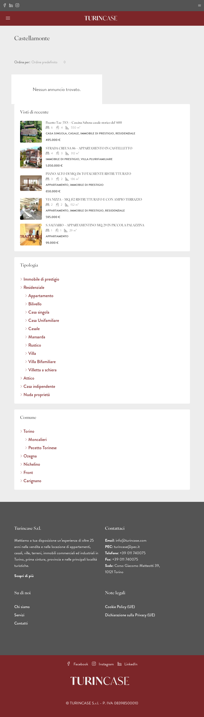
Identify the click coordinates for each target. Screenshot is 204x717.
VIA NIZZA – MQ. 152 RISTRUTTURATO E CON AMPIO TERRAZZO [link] (94, 199)
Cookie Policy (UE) (120, 607)
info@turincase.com (131, 540)
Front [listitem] (26, 472)
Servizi (19, 615)
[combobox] (49, 62)
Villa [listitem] (30, 353)
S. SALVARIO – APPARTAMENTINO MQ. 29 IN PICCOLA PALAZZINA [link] (95, 225)
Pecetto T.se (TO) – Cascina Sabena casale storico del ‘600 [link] (84, 122)
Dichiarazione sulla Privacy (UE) (130, 615)
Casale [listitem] (32, 329)
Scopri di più (24, 576)
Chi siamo (22, 607)
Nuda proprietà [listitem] (35, 394)
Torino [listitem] (27, 431)
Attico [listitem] (27, 378)
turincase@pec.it (127, 547)
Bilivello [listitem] (33, 304)
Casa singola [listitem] (37, 312)
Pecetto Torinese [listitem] (41, 448)
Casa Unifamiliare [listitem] (42, 320)
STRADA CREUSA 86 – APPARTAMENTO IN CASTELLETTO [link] (89, 148)
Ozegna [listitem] (28, 456)
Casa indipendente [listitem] (37, 386)
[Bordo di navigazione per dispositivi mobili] (199, 5)
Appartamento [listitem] (39, 296)
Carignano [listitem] (30, 481)
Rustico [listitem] (33, 345)
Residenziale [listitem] (32, 287)
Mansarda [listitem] (35, 337)
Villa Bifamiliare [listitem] (40, 361)
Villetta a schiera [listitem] (41, 370)
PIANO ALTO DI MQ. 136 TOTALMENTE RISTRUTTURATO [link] (88, 174)
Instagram (103, 664)
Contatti (21, 623)
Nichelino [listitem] (30, 464)
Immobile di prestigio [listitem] (39, 279)
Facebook (77, 664)
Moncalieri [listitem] (36, 439)
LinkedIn (127, 664)
